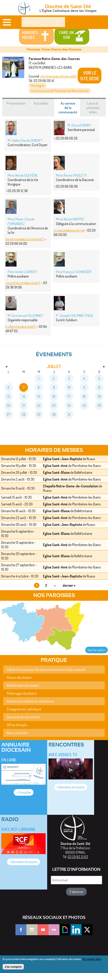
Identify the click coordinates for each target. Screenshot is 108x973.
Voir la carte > (97, 650)
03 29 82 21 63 (78, 857)
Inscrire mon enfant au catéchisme (30, 701)
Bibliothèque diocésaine (23, 685)
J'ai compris (13, 966)
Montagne (37, 85)
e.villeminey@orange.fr (21, 326)
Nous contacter (17, 733)
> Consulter (23, 792)
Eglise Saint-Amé (55, 465)
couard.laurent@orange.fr (23, 283)
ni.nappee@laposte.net (69, 230)
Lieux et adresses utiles (92, 107)
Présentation (16, 103)
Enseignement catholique (24, 709)
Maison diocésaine (19, 677)
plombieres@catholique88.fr (59, 76)
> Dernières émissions (70, 787)
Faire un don (66, 35)
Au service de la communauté (70, 108)
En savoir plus (91, 959)
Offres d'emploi (17, 725)
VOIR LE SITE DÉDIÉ (89, 75)
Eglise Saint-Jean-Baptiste (62, 459)
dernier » (69, 585)
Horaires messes (30, 35)
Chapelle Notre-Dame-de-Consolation (70, 486)
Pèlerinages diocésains (22, 693)
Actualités (41, 103)
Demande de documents (23, 717)
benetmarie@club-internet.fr (25, 239)
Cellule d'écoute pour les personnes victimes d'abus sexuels (46, 669)
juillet (54, 366)
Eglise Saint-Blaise (56, 472)
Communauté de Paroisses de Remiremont (60, 91)
